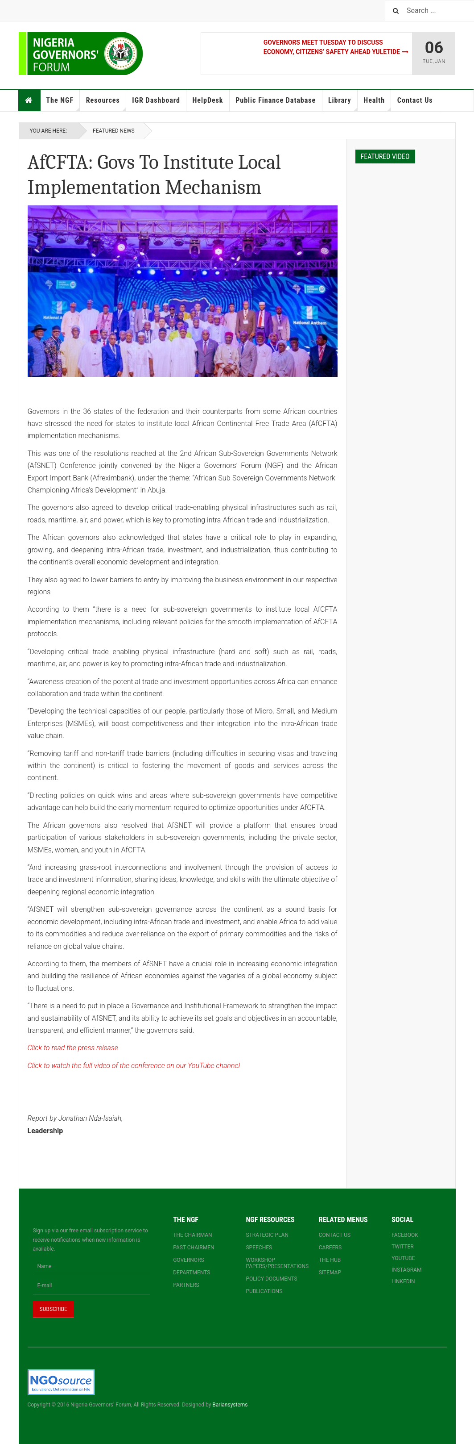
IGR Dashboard (156, 100)
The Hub (330, 1260)
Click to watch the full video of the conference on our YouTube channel (134, 1065)
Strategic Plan (267, 1235)
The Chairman (192, 1235)
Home (29, 100)
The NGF (63, 103)
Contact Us (415, 100)
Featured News (114, 131)
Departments (191, 1272)
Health (377, 103)
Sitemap (330, 1272)
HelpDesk (207, 100)
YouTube (403, 1258)
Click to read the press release (73, 1047)
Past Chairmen (193, 1247)
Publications (264, 1291)
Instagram (406, 1270)
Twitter (403, 1247)
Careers (330, 1247)
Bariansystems (229, 1405)
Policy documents (271, 1279)
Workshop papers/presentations (273, 1263)
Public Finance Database (275, 100)
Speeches (259, 1247)
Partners (186, 1285)
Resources (106, 103)
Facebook (405, 1235)
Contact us (334, 1235)
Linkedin (403, 1281)
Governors (188, 1260)
